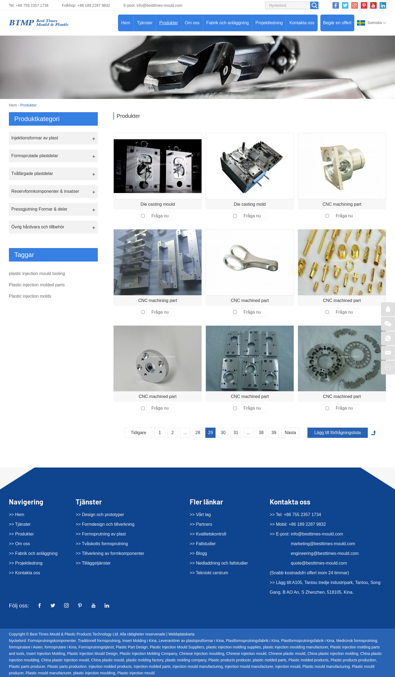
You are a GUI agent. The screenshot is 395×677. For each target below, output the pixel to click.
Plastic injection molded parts (37, 285)
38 (261, 432)
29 (210, 432)
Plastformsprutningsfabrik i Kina (252, 640)
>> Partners (201, 524)
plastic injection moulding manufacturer (295, 647)
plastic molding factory (144, 660)
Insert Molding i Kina (139, 640)
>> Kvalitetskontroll (208, 534)
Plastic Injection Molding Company (148, 653)
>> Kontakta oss (24, 573)
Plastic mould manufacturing (326, 666)
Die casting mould (157, 204)
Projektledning (269, 22)
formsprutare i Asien (26, 647)
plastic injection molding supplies (233, 647)
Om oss (192, 22)
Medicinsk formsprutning (356, 640)
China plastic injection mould (65, 660)
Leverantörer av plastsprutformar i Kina (191, 640)
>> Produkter (21, 534)
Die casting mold (250, 204)
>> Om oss (19, 543)
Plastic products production (353, 660)
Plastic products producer (229, 660)
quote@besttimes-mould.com (319, 563)
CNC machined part (250, 300)
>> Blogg (198, 553)
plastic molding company (185, 660)
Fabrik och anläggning (227, 22)
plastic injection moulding (94, 673)
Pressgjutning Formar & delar (39, 209)
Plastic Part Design (132, 647)
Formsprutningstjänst (96, 647)
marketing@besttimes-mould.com (323, 543)
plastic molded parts (269, 660)
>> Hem (16, 514)
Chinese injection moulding (201, 653)
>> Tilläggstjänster (93, 563)
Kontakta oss (301, 22)
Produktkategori (37, 118)
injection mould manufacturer (249, 666)
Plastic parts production (66, 666)
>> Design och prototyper (100, 514)
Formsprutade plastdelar (34, 155)
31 (235, 432)
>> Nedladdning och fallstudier (219, 563)
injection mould (287, 666)
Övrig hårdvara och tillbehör (37, 227)
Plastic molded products (309, 660)
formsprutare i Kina (60, 647)
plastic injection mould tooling (37, 273)
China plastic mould (107, 660)
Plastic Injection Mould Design (92, 653)
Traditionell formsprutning (99, 640)
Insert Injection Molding (45, 653)
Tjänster (145, 22)
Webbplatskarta (181, 634)
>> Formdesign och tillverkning (105, 524)
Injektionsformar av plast (34, 138)
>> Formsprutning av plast (101, 534)
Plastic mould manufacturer (48, 673)
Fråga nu (160, 216)
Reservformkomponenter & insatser (45, 191)
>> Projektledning (26, 563)
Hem (125, 22)
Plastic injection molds (30, 296)
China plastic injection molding (332, 653)
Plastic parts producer (27, 666)
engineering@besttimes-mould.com (325, 553)
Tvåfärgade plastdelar (32, 173)
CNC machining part (342, 204)
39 (273, 432)
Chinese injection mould (246, 653)
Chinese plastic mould (286, 653)
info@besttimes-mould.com (159, 5)
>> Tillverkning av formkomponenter (110, 553)
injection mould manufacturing (198, 666)
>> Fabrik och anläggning (33, 553)
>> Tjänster (20, 524)
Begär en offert (337, 22)
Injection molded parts (152, 666)
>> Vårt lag (200, 514)
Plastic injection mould (136, 673)
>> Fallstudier (203, 543)
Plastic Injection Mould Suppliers (177, 647)
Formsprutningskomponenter (52, 640)
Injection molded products (110, 666)
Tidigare (138, 432)
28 (197, 432)
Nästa (290, 432)
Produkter (168, 22)
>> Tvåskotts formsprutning (102, 543)
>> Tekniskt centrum (209, 573)
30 (223, 432)
